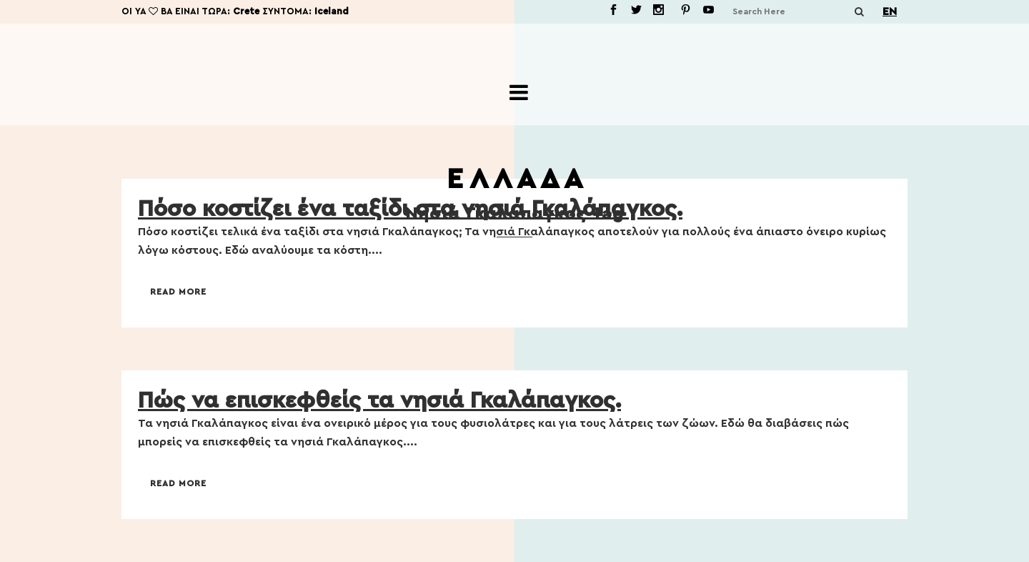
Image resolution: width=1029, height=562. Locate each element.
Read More (178, 291)
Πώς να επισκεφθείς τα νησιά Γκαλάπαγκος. (379, 400)
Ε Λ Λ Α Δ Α (514, 179)
